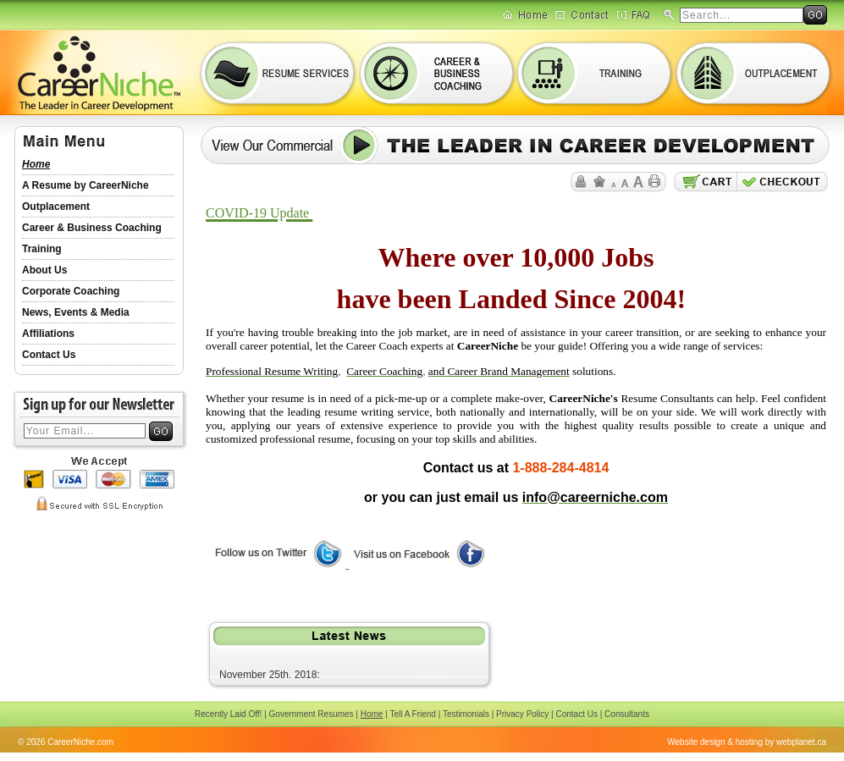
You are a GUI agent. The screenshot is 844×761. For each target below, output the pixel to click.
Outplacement (56, 206)
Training (42, 249)
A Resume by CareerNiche (85, 185)
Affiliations (48, 333)
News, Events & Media (76, 312)
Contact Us (48, 355)
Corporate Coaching (70, 291)
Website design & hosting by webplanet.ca (746, 742)
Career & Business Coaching (92, 228)
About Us (44, 270)
